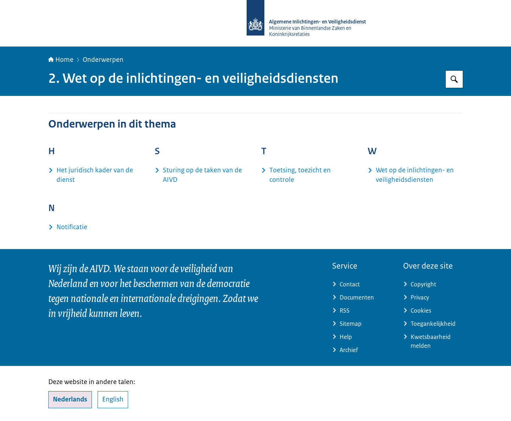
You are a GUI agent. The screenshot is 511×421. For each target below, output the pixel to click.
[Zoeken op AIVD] (454, 79)
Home (60, 59)
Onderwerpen (103, 59)
